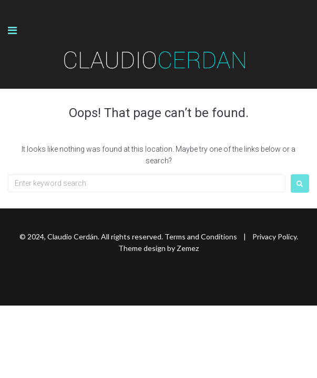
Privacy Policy (274, 236)
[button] (12, 30)
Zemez (188, 248)
